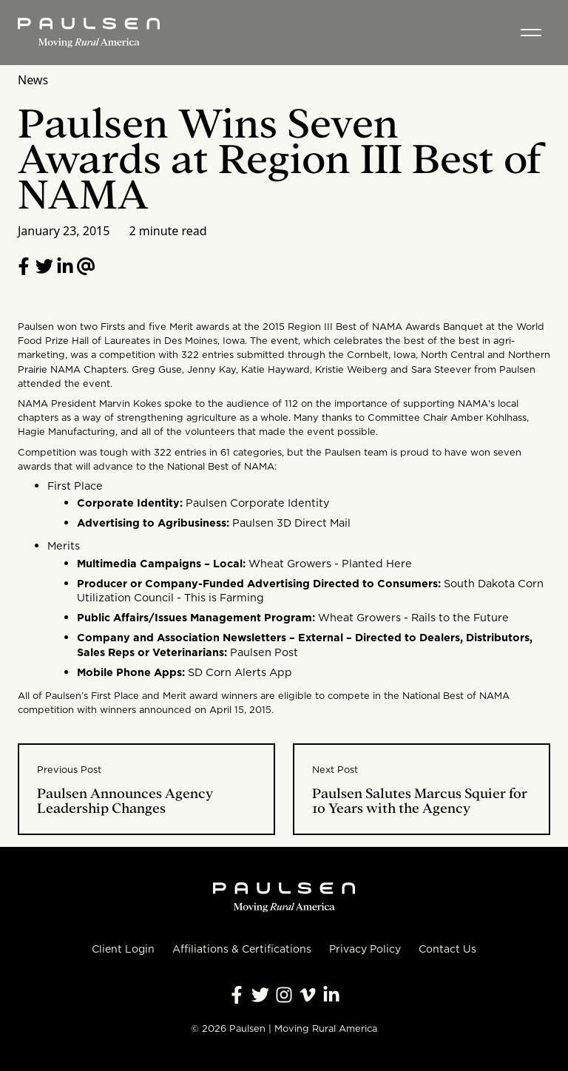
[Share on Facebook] (24, 266)
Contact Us (447, 949)
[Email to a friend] (86, 266)
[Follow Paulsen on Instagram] (284, 995)
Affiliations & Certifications (241, 949)
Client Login (123, 949)
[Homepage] (89, 32)
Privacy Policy (365, 949)
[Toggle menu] (531, 32)
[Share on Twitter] (44, 266)
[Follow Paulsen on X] (260, 995)
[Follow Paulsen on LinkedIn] (65, 266)
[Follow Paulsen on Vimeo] (308, 995)
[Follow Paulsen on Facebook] (237, 995)
